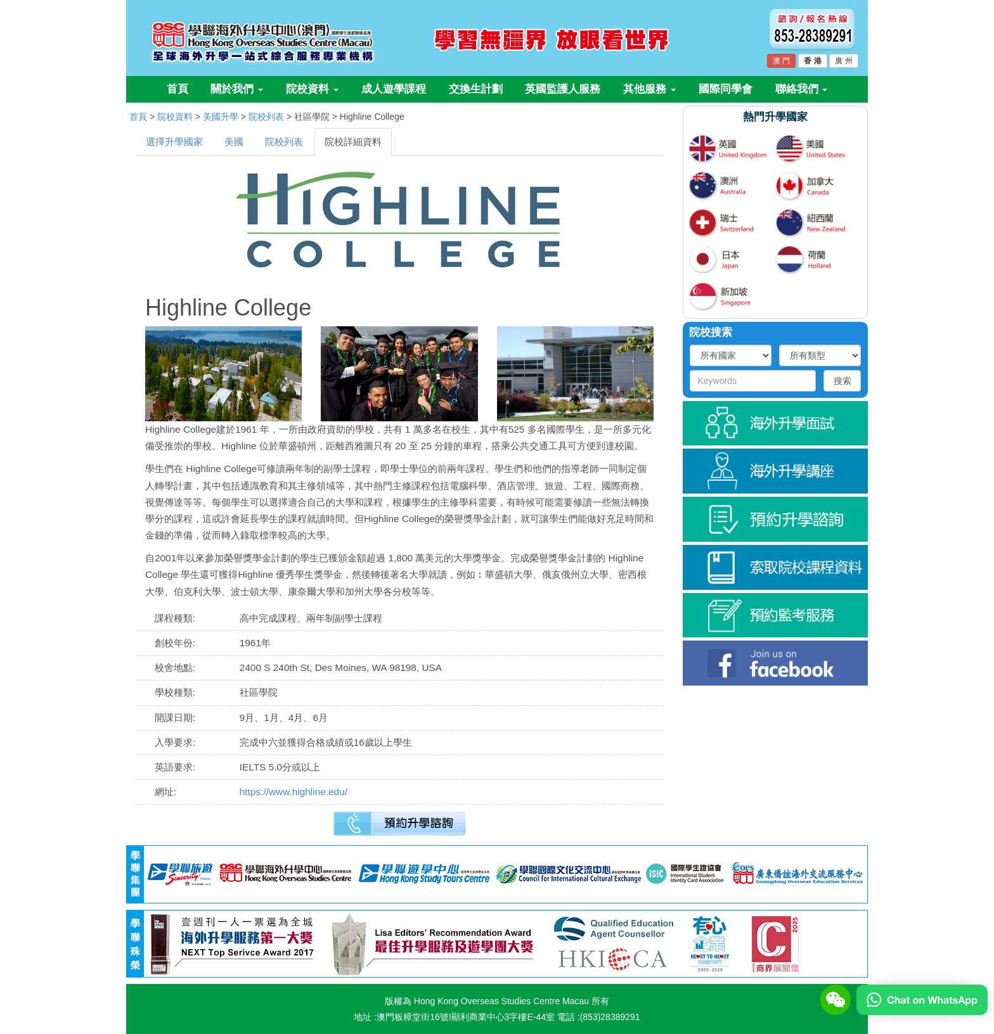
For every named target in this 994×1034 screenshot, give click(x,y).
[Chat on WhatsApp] (922, 999)
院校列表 (266, 117)
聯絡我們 (801, 89)
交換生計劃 (476, 89)
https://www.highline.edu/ (293, 791)
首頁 (177, 89)
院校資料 (312, 89)
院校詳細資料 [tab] (353, 141)
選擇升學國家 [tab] (174, 141)
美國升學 (220, 117)
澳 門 (781, 60)
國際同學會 (725, 89)
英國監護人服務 (562, 89)
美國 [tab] (233, 141)
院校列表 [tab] (284, 141)
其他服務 (649, 89)
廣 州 (843, 60)
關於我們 (236, 89)
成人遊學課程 (393, 89)
